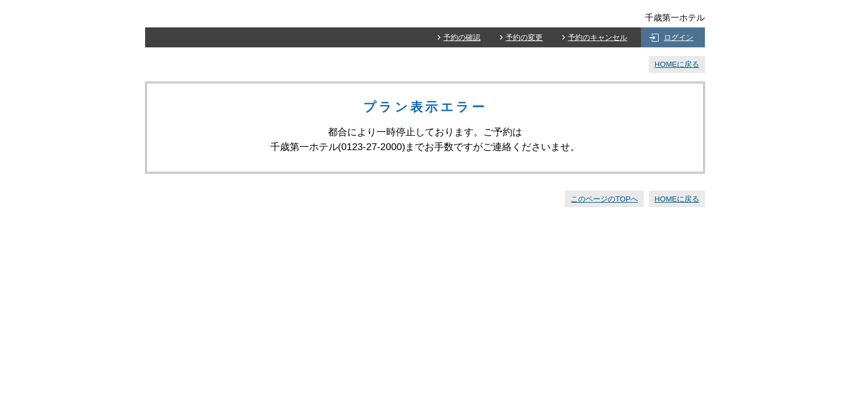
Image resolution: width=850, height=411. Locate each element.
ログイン (678, 37)
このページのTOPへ (604, 199)
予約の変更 (524, 37)
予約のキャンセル (597, 37)
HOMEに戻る (677, 64)
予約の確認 (461, 37)
